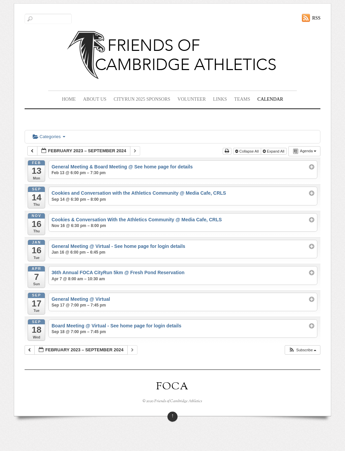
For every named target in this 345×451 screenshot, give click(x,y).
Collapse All (247, 151)
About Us (94, 99)
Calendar (270, 99)
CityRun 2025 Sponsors (142, 99)
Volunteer (192, 99)
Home (69, 99)
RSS (316, 18)
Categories (49, 136)
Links (220, 99)
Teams (242, 99)
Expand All (274, 151)
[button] (302, 350)
